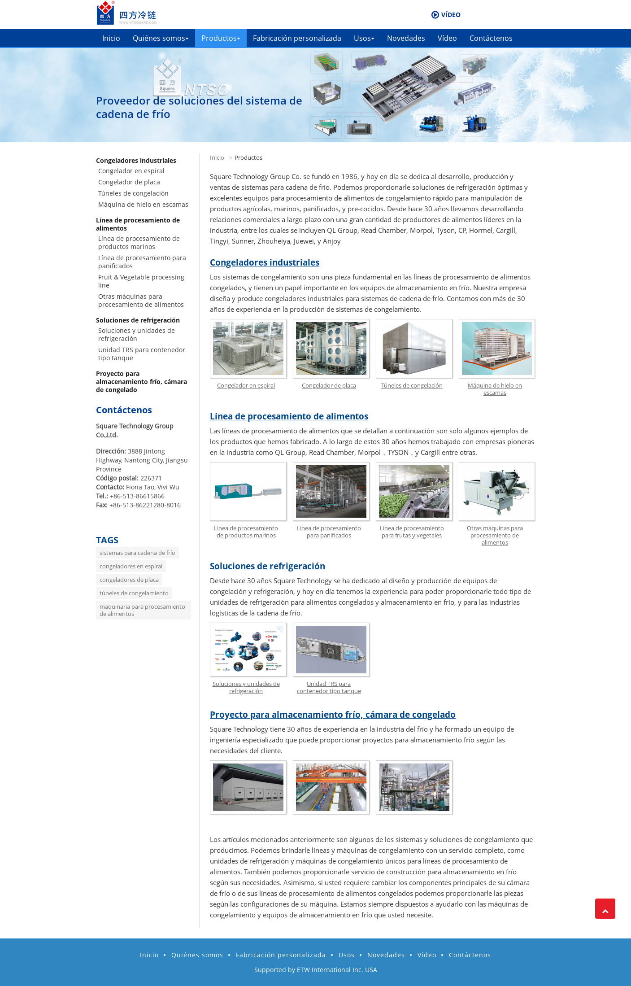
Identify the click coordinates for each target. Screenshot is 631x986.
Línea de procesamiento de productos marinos (246, 531)
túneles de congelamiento (134, 593)
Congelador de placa (329, 385)
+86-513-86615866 (137, 496)
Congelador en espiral (246, 385)
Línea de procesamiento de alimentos (289, 416)
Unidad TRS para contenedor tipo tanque (329, 687)
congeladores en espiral (131, 566)
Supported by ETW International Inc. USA (315, 969)
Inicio (111, 38)
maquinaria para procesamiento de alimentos (142, 610)
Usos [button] (364, 38)
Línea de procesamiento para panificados (329, 531)
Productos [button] (220, 38)
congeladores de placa (129, 580)
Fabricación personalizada (297, 38)
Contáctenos (491, 38)
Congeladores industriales (264, 262)
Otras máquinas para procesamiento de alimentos (495, 535)
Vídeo (447, 38)
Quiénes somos (197, 955)
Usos (347, 955)
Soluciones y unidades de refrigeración (246, 687)
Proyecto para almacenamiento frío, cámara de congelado (333, 714)
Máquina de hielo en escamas (495, 389)
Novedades (406, 38)
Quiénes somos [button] (161, 38)
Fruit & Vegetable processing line (141, 281)
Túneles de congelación (412, 385)
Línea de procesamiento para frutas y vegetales (412, 531)
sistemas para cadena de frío (137, 553)
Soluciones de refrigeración (267, 566)
